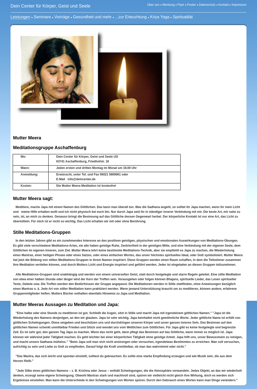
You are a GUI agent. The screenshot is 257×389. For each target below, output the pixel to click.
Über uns (153, 5)
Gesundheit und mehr (92, 17)
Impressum (239, 5)
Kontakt (223, 5)
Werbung (168, 5)
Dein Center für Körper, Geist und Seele (50, 6)
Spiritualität (183, 17)
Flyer (181, 5)
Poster (191, 5)
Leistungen (20, 17)
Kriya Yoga (159, 17)
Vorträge (62, 17)
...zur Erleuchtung (131, 17)
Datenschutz (207, 5)
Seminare (42, 17)
